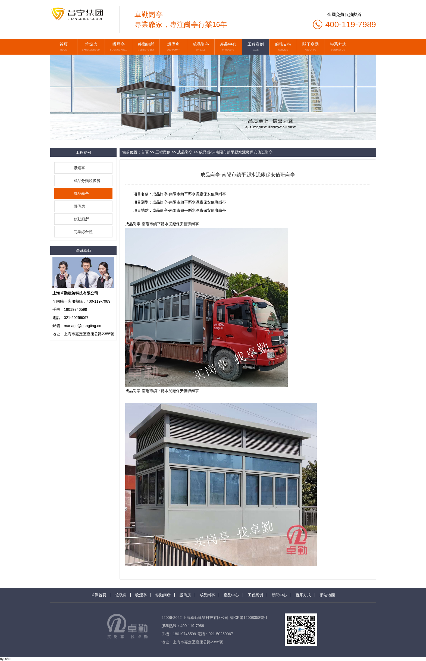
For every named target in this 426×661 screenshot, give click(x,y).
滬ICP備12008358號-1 (249, 617)
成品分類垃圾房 (87, 180)
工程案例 (163, 152)
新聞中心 (279, 595)
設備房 (79, 206)
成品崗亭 (81, 193)
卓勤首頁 (98, 595)
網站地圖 (327, 595)
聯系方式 (303, 595)
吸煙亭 (79, 168)
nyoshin (5, 659)
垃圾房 (121, 595)
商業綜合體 (83, 232)
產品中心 (231, 595)
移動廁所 (81, 219)
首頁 (145, 152)
